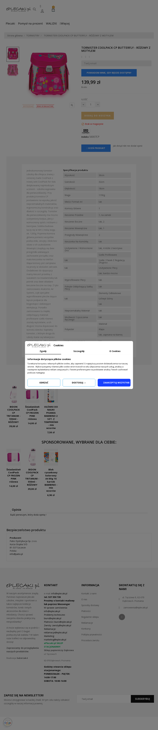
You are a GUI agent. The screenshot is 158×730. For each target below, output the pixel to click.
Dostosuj (79, 382)
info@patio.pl (16, 554)
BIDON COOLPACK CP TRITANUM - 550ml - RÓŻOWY (13, 414)
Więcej (65, 23)
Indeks (85, 137)
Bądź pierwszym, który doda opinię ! (28, 514)
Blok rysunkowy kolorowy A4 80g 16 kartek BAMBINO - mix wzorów (51, 480)
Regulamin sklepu (90, 616)
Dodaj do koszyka (97, 115)
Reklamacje (87, 622)
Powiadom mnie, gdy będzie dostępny (109, 72)
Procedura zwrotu (90, 640)
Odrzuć (43, 382)
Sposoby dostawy (90, 605)
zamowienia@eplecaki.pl (135, 607)
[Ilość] (90, 104)
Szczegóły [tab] (79, 351)
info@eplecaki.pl (59, 593)
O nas (84, 599)
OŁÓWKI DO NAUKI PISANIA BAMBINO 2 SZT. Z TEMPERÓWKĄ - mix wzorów (52, 417)
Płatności (86, 611)
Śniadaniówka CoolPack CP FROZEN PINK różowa (33, 412)
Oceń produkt (96, 148)
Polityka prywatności (91, 634)
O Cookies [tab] (115, 351)
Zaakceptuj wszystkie (116, 382)
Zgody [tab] (43, 351)
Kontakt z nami (88, 593)
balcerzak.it (22, 658)
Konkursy (86, 628)
